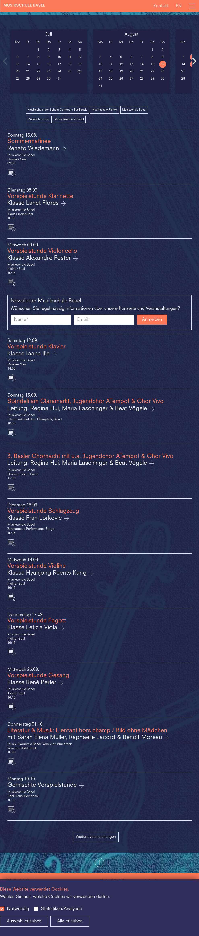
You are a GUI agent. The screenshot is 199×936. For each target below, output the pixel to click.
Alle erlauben (70, 921)
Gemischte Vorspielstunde (42, 785)
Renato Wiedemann (34, 149)
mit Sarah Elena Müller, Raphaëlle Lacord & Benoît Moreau (85, 737)
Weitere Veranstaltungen (96, 837)
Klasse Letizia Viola (33, 628)
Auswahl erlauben (24, 921)
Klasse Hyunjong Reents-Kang (47, 573)
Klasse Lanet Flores (33, 203)
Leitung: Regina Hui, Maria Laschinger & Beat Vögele (78, 409)
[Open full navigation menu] (192, 6)
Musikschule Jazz (39, 119)
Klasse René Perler (32, 683)
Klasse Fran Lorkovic (35, 518)
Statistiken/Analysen (61, 909)
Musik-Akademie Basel (69, 119)
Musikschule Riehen (105, 109)
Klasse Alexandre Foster (39, 258)
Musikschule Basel (134, 109)
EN (178, 6)
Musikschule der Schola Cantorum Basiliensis (57, 109)
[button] (99, 863)
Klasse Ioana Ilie (29, 354)
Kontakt (160, 6)
